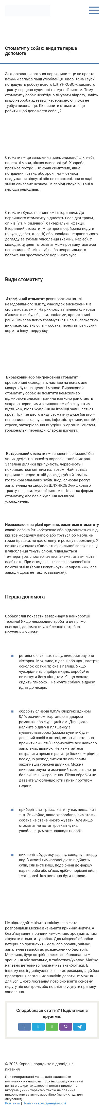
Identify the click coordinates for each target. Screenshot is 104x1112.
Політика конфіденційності (44, 1103)
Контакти (12, 1103)
